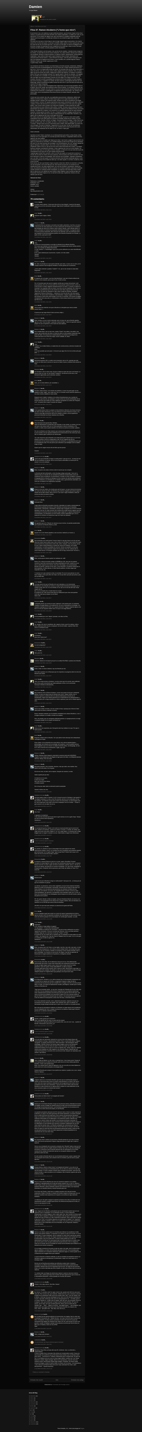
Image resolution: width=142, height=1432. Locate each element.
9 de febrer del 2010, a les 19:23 (43, 535)
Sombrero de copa (40, 456)
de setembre (32, 1408)
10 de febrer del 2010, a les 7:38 (43, 856)
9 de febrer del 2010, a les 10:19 (43, 453)
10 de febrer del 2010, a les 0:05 (43, 791)
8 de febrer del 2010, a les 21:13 (43, 385)
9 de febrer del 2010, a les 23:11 (43, 687)
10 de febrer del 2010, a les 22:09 (43, 1278)
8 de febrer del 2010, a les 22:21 (43, 417)
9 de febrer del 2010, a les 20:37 (43, 639)
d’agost (31, 1410)
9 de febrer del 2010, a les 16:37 (43, 517)
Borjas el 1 (37, 223)
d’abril (30, 1414)
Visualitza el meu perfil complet (48, 19)
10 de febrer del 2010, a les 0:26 (43, 822)
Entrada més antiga (77, 1380)
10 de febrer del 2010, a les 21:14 (43, 1098)
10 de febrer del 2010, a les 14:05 (43, 919)
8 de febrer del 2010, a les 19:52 (43, 326)
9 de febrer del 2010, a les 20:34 (43, 630)
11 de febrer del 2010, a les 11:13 (43, 1368)
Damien (35, 7)
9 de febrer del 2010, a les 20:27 (43, 598)
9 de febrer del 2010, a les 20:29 (43, 618)
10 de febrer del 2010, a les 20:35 (43, 1054)
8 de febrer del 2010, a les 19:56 (43, 338)
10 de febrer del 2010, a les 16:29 (43, 974)
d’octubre (31, 1406)
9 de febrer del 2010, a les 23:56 (43, 749)
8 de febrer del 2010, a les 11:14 (43, 210)
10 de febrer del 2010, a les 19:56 (43, 1025)
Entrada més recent (36, 1380)
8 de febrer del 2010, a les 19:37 (43, 314)
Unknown (37, 420)
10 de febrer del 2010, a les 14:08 (43, 941)
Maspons (37, 369)
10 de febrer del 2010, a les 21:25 (43, 1161)
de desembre (32, 1396)
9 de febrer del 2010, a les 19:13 (43, 527)
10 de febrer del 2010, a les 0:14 (43, 806)
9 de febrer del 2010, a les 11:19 (43, 464)
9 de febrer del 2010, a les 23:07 (43, 675)
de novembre (32, 1404)
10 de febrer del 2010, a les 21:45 (43, 1226)
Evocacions (38, 538)
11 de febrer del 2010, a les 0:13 (43, 1336)
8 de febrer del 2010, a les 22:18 (43, 404)
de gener (31, 1400)
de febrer (31, 1398)
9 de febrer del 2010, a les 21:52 (43, 655)
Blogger (82, 1428)
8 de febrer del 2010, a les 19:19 (43, 272)
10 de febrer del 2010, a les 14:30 (43, 956)
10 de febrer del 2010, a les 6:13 (43, 835)
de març (31, 1416)
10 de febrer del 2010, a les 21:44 (43, 1205)
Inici (57, 1380)
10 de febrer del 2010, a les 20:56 (43, 1090)
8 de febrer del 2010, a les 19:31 (43, 302)
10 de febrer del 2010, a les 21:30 (43, 1176)
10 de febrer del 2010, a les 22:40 (43, 1311)
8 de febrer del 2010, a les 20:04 (43, 355)
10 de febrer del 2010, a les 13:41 (43, 908)
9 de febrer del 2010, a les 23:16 (43, 703)
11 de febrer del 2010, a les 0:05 (43, 1328)
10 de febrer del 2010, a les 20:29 (43, 1033)
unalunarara (38, 1340)
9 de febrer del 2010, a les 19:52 (43, 552)
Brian (36, 276)
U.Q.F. (43, 17)
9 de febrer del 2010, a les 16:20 (43, 496)
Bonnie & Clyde (39, 1314)
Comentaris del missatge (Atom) (61, 1384)
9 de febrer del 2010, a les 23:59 (43, 761)
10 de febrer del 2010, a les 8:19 (43, 872)
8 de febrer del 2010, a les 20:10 (43, 366)
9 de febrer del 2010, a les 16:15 (43, 483)
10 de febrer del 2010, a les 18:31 (43, 1013)
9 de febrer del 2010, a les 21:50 (43, 647)
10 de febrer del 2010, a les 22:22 (43, 1286)
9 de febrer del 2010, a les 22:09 (43, 663)
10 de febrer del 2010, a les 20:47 (43, 1074)
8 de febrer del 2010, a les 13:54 (43, 219)
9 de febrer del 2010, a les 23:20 (43, 722)
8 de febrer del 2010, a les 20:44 (43, 377)
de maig (31, 1412)
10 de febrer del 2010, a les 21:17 (43, 1134)
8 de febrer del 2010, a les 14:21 (43, 237)
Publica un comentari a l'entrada (41, 1372)
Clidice (36, 202)
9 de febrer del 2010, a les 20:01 (43, 578)
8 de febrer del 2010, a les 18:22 (43, 258)
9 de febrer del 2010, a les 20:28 (43, 611)
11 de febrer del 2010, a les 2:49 (43, 1344)
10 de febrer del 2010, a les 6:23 (43, 843)
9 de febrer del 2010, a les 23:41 (43, 732)
